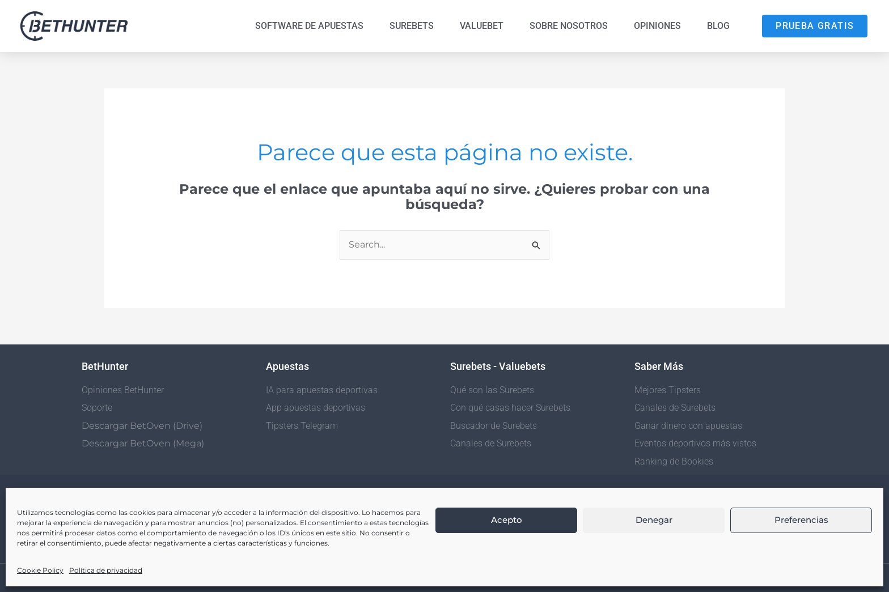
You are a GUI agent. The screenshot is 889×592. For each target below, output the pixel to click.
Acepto (506, 519)
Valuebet (481, 25)
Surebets (412, 25)
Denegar (654, 519)
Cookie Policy (40, 570)
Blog (718, 25)
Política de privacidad (105, 570)
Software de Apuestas (309, 25)
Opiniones (657, 25)
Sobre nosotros (569, 25)
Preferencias (801, 519)
